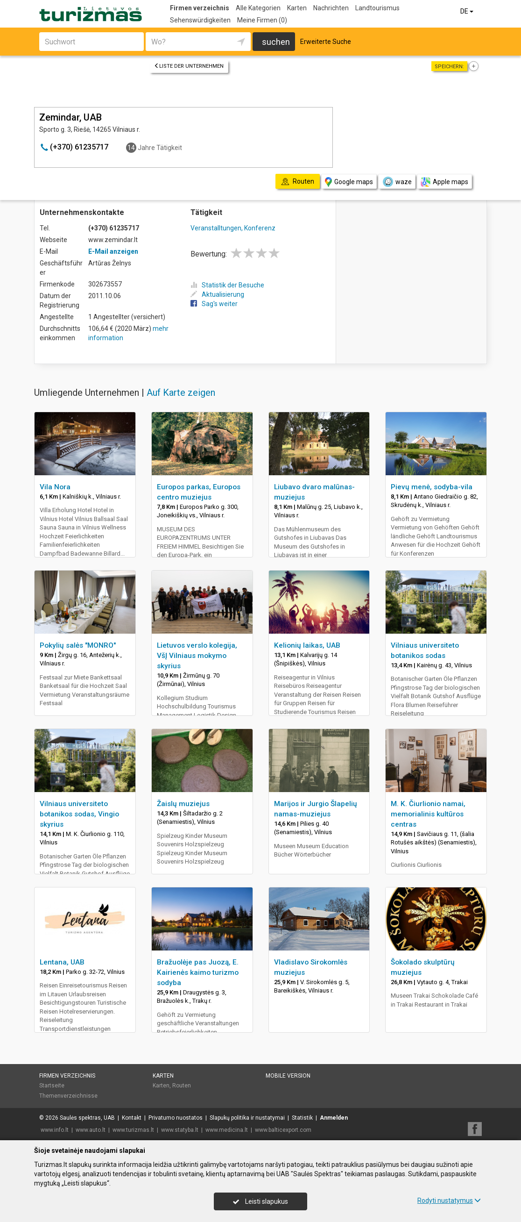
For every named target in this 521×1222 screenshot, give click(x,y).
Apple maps (444, 182)
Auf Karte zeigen (181, 392)
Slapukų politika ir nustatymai (247, 1118)
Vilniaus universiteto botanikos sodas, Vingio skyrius (79, 814)
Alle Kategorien (258, 8)
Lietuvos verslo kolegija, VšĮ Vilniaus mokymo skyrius (197, 655)
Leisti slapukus (260, 1201)
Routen (181, 1085)
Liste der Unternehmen (189, 66)
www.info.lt (55, 1130)
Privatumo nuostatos (175, 1118)
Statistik (302, 1118)
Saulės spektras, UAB (87, 1118)
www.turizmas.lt (133, 1130)
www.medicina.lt (226, 1130)
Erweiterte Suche (325, 41)
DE (467, 11)
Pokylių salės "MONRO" (78, 645)
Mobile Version (288, 1075)
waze (397, 182)
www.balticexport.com (283, 1130)
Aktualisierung (217, 294)
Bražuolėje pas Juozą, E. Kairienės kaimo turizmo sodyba (198, 972)
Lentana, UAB (62, 962)
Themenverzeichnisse (68, 1096)
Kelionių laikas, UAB (307, 645)
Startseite (51, 1085)
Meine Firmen (262, 20)
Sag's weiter (214, 303)
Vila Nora (55, 487)
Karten (297, 8)
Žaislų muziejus (183, 804)
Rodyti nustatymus (449, 1200)
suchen (276, 42)
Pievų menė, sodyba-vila (431, 487)
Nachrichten (331, 8)
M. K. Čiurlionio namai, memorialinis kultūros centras (428, 814)
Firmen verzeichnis (199, 8)
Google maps (349, 182)
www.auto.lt (91, 1130)
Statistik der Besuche (227, 285)
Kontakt (131, 1118)
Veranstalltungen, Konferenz (232, 228)
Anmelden (334, 1118)
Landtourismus (377, 8)
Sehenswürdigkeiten (200, 20)
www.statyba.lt (179, 1130)
